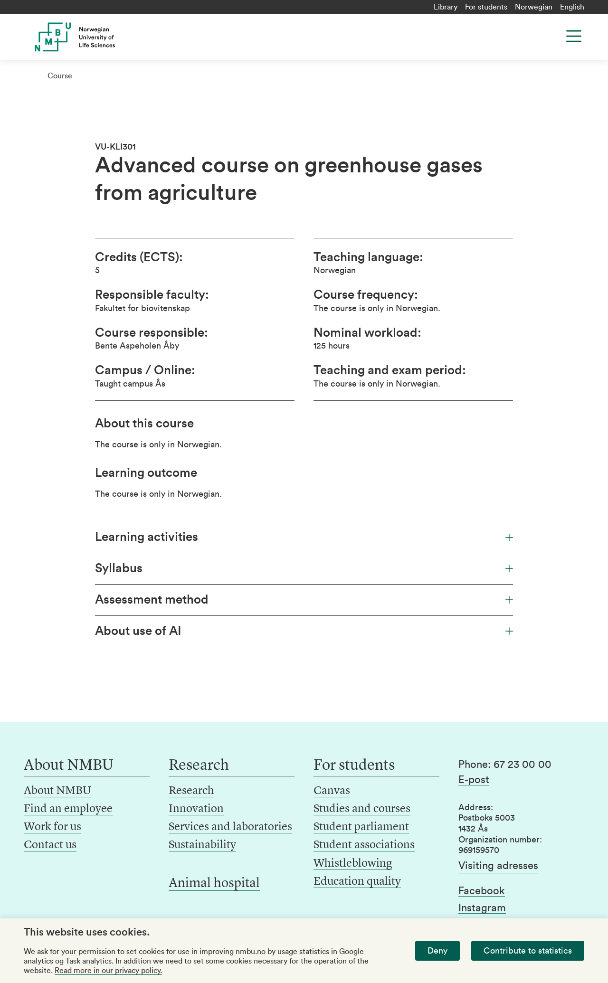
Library (445, 7)
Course (60, 76)
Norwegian (533, 7)
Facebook (481, 891)
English (572, 7)
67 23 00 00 (522, 764)
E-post (473, 780)
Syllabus (304, 568)
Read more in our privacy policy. (108, 970)
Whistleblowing (353, 864)
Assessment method (304, 600)
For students (486, 7)
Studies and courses (362, 809)
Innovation (196, 809)
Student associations (364, 845)
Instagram (482, 908)
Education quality (357, 882)
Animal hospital (214, 883)
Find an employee (68, 809)
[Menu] (573, 36)
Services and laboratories (230, 827)
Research (191, 791)
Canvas (332, 791)
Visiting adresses (498, 865)
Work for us (52, 827)
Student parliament (361, 827)
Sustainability (202, 845)
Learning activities (304, 537)
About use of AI (304, 631)
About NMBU (57, 791)
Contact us (50, 845)
